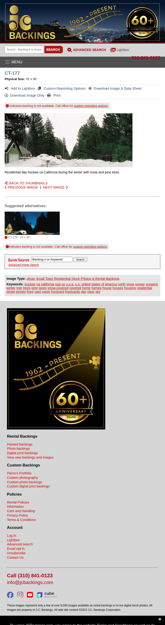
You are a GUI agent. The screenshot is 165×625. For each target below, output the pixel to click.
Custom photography (22, 478)
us (63, 284)
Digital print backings (22, 453)
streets (21, 292)
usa (58, 284)
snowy (140, 284)
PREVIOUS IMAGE (21, 187)
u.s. (77, 284)
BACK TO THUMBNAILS (26, 183)
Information (15, 506)
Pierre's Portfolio (19, 473)
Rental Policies (18, 502)
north (121, 284)
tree (19, 288)
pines (42, 288)
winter (11, 288)
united (85, 284)
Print (54, 95)
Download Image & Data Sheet (115, 88)
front (30, 292)
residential (144, 288)
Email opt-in (16, 549)
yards (46, 292)
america (111, 284)
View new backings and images (30, 457)
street (11, 292)
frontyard (57, 292)
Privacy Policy (17, 515)
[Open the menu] (82, 62)
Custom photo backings (24, 482)
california (47, 284)
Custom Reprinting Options (62, 88)
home (86, 288)
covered (75, 288)
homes (97, 288)
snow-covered (58, 288)
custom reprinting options (91, 106)
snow (130, 284)
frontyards (72, 292)
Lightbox (123, 50)
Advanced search (20, 544)
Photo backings (18, 448)
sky (97, 292)
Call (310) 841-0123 (30, 576)
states (96, 284)
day (83, 292)
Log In (11, 535)
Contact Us (15, 557)
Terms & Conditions (21, 520)
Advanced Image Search (23, 265)
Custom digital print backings (28, 486)
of (102, 284)
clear (90, 292)
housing (130, 288)
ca (38, 284)
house (107, 288)
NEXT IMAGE (55, 187)
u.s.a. (70, 284)
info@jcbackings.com (30, 582)
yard (37, 292)
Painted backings (20, 444)
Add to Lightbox (20, 88)
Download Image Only (24, 95)
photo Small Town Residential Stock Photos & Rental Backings (73, 278)
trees (26, 288)
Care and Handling (21, 511)
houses (117, 288)
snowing (151, 284)
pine (34, 288)
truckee (30, 284)
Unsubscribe (16, 553)
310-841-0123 (145, 57)
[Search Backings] (24, 49)
